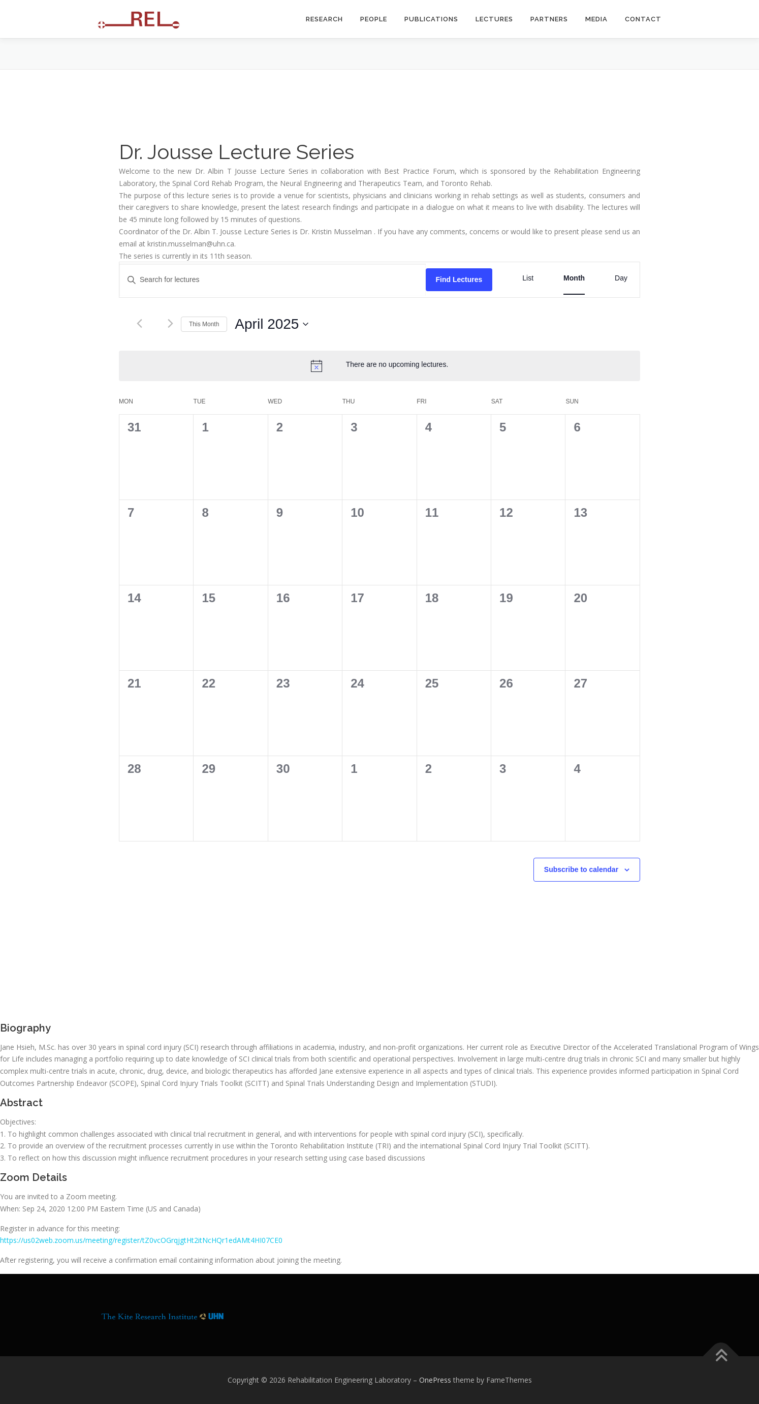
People (373, 19)
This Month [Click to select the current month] (204, 324)
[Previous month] (139, 323)
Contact (643, 19)
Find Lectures (459, 279)
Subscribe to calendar (581, 869)
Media (596, 19)
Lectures (494, 19)
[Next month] (170, 323)
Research (324, 19)
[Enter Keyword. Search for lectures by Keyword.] (272, 280)
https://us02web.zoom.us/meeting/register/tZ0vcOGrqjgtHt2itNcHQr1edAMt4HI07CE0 (141, 1240)
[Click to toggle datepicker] (271, 324)
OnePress (435, 1380)
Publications (431, 19)
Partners (549, 19)
